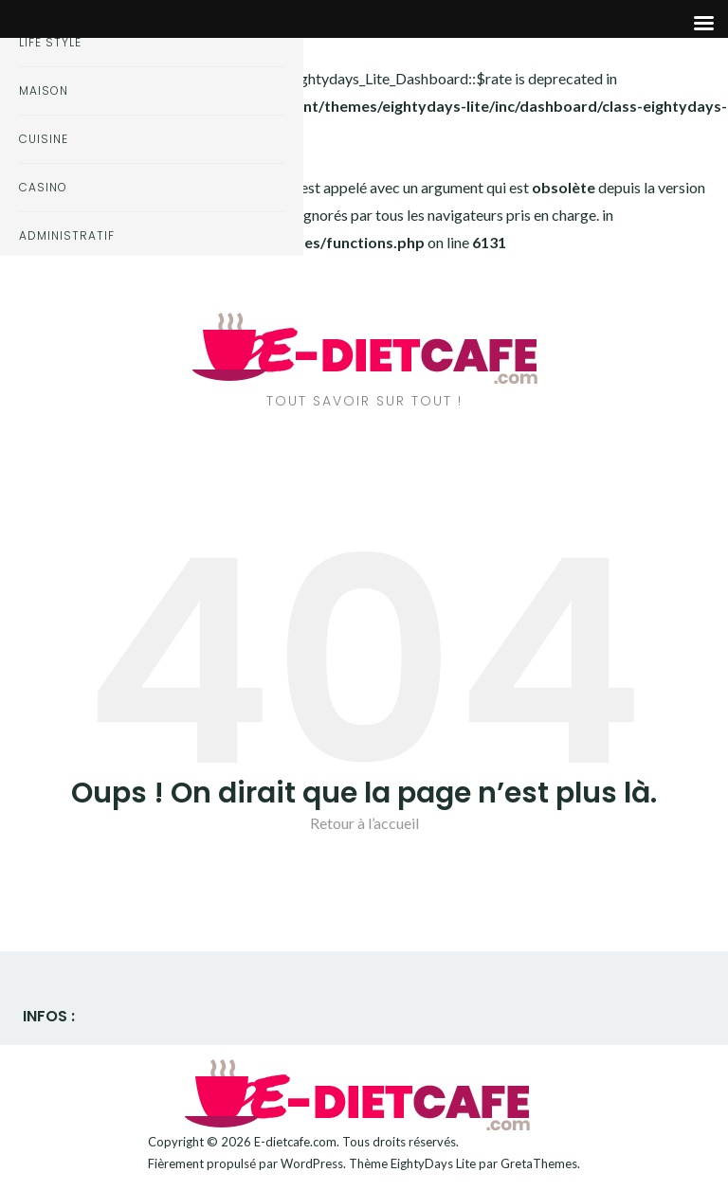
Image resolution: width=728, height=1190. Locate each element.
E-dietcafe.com (295, 1141)
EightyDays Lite (433, 1163)
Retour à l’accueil (364, 823)
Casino (43, 187)
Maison (43, 90)
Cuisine (43, 139)
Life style (50, 42)
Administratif (67, 235)
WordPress (312, 1163)
